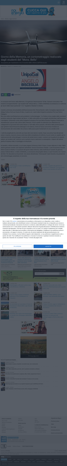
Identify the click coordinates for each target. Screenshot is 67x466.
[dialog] (33, 233)
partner (15, 221)
